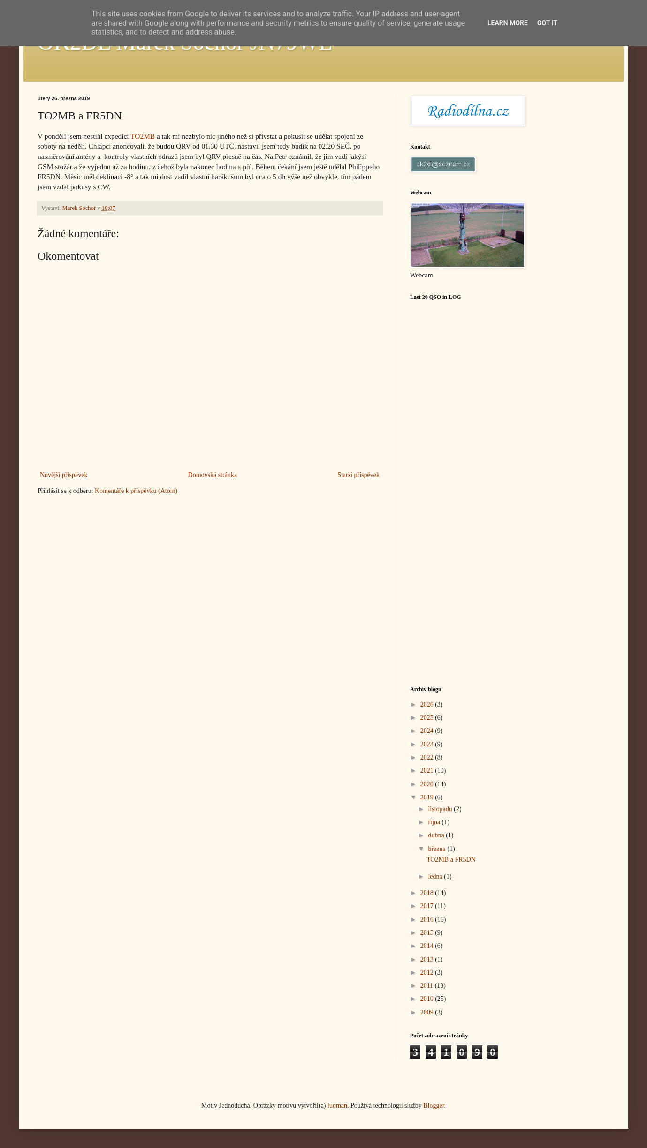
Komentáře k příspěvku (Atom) (136, 490)
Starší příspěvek (358, 474)
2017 (427, 905)
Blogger (433, 1105)
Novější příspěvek (63, 474)
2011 (427, 985)
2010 (427, 998)
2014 (427, 945)
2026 (427, 704)
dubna (437, 835)
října (434, 822)
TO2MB (142, 136)
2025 (427, 717)
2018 (427, 892)
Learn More (507, 23)
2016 (427, 919)
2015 (427, 932)
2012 (427, 972)
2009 (427, 1012)
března (437, 848)
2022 (427, 757)
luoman (337, 1105)
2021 (427, 770)
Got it (547, 23)
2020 (427, 784)
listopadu (441, 809)
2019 (427, 797)
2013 (427, 959)
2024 (427, 730)
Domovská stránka (212, 474)
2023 (427, 744)
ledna (436, 876)
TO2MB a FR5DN (451, 859)
